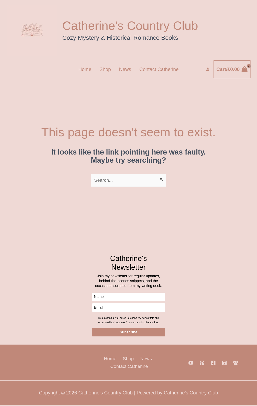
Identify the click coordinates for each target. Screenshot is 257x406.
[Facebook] (213, 363)
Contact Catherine (161, 69)
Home (82, 69)
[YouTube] (190, 363)
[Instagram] (224, 363)
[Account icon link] (207, 69)
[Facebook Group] (235, 363)
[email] (128, 308)
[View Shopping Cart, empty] (232, 69)
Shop (104, 69)
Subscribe (128, 333)
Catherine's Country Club (130, 25)
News (126, 69)
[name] (128, 297)
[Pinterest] (202, 363)
